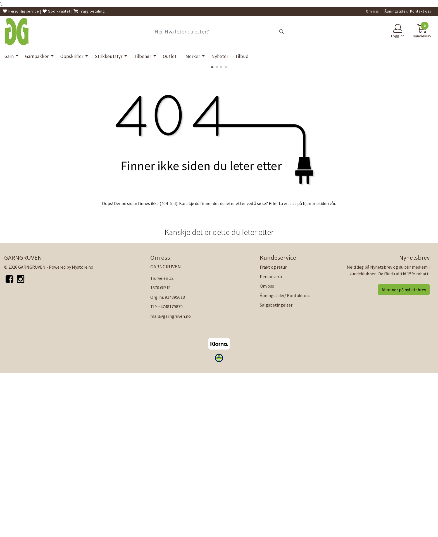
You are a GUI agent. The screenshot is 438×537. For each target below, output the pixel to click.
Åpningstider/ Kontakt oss (407, 11)
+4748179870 (170, 470)
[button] (212, 231)
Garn (9, 56)
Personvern (271, 439)
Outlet (170, 56)
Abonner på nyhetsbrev (404, 453)
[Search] (219, 31)
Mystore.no (82, 430)
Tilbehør (143, 56)
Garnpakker (37, 56)
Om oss (372, 11)
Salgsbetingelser (276, 468)
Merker (193, 56)
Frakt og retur (273, 430)
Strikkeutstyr (109, 56)
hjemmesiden (316, 367)
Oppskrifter (72, 56)
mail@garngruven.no (170, 479)
